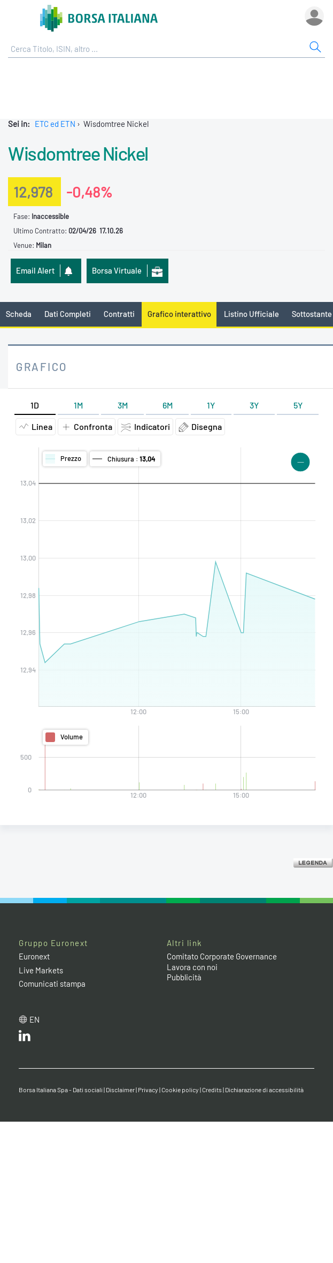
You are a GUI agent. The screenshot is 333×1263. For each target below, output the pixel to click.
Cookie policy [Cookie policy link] (180, 1089)
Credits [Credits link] (212, 1089)
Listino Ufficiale (251, 314)
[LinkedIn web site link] (24, 1038)
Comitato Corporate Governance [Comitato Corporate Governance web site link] (222, 956)
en (34, 1019)
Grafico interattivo (179, 314)
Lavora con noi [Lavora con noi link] (192, 967)
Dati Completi (67, 314)
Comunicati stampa (52, 983)
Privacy (148, 1089)
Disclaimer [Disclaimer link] (120, 1089)
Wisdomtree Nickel (78, 153)
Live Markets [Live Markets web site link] (41, 970)
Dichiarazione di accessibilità (264, 1089)
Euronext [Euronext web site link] (34, 956)
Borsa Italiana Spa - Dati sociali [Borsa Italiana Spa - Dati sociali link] (61, 1089)
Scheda (19, 314)
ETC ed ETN (55, 123)
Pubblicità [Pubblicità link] (184, 977)
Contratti (119, 314)
